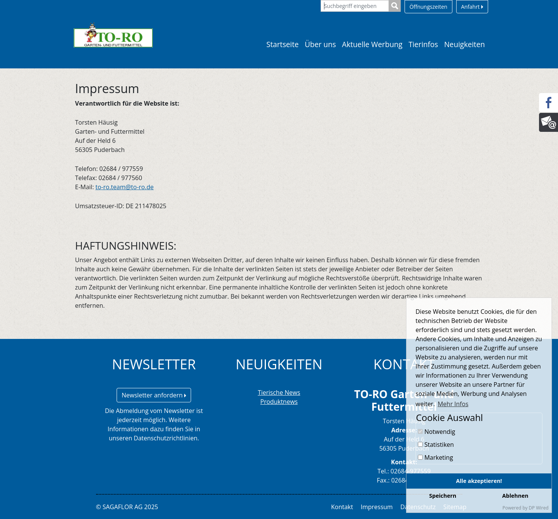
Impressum (376, 507)
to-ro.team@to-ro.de (124, 187)
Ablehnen (515, 495)
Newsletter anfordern (154, 395)
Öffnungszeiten (428, 6)
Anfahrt (472, 6)
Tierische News (279, 392)
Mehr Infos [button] (453, 404)
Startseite (282, 44)
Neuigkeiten (464, 44)
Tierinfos (423, 44)
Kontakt (342, 507)
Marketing (435, 457)
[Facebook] (548, 102)
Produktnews (278, 401)
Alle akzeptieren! (479, 480)
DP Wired (539, 508)
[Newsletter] (548, 122)
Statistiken (436, 444)
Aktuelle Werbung (372, 44)
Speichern (442, 495)
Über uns (320, 44)
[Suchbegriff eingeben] (355, 6)
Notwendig (436, 431)
